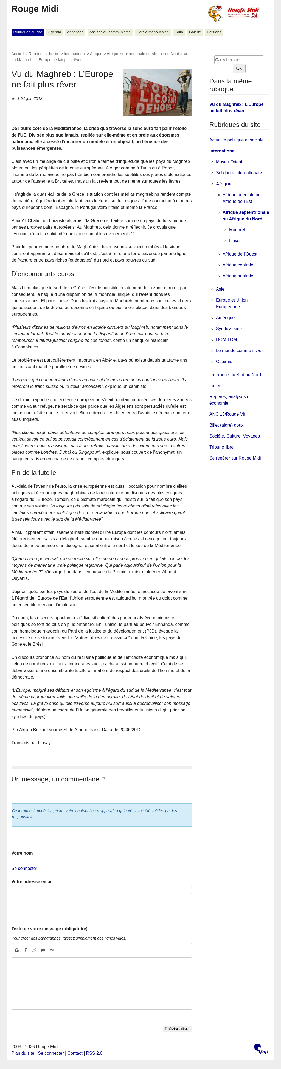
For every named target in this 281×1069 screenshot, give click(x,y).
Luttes (215, 385)
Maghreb (237, 230)
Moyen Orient (229, 162)
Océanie (224, 361)
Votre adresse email (32, 881)
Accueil (18, 54)
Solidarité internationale (239, 173)
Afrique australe (238, 276)
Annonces (75, 32)
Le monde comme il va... (240, 350)
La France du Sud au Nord (235, 374)
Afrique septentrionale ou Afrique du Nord (143, 54)
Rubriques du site (27, 32)
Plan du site (23, 1053)
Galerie (195, 32)
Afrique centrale (238, 265)
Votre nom (22, 853)
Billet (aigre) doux (226, 425)
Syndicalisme (229, 328)
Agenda (54, 32)
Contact (75, 1053)
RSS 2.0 (94, 1053)
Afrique (96, 54)
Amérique (225, 317)
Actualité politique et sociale (236, 140)
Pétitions (214, 32)
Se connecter (24, 868)
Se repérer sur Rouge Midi (235, 458)
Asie (220, 289)
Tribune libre (221, 447)
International (75, 54)
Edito (179, 32)
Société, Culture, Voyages (234, 436)
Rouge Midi (35, 9)
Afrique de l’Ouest (240, 254)
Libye (234, 241)
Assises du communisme (110, 32)
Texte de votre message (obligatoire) (50, 928)
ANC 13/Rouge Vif (227, 414)
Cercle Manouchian (153, 32)
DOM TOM (226, 339)
